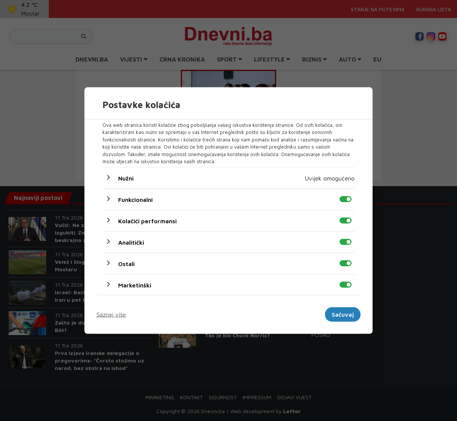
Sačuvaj (343, 314)
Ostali (126, 263)
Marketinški (134, 284)
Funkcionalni (135, 199)
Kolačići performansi (147, 220)
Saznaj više (111, 314)
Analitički (131, 242)
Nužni (126, 177)
